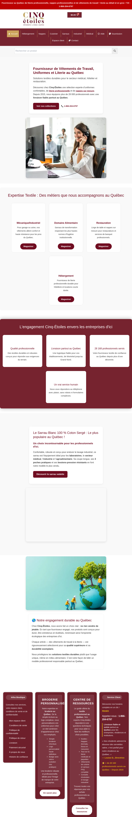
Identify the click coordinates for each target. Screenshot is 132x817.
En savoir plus (49, 793)
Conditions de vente (18, 725)
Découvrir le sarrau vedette (50, 474)
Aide (102, 34)
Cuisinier (54, 34)
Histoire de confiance (18, 757)
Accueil (14, 34)
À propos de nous (17, 752)
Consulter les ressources (82, 810)
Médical (89, 34)
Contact (74, 40)
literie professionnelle (59, 91)
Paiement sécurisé (17, 747)
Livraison (13, 743)
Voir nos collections (46, 106)
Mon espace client (17, 721)
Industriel (78, 34)
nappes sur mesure (85, 91)
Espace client (58, 40)
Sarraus (65, 34)
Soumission (117, 34)
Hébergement (28, 34)
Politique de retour (17, 738)
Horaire (105, 711)
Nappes (42, 34)
